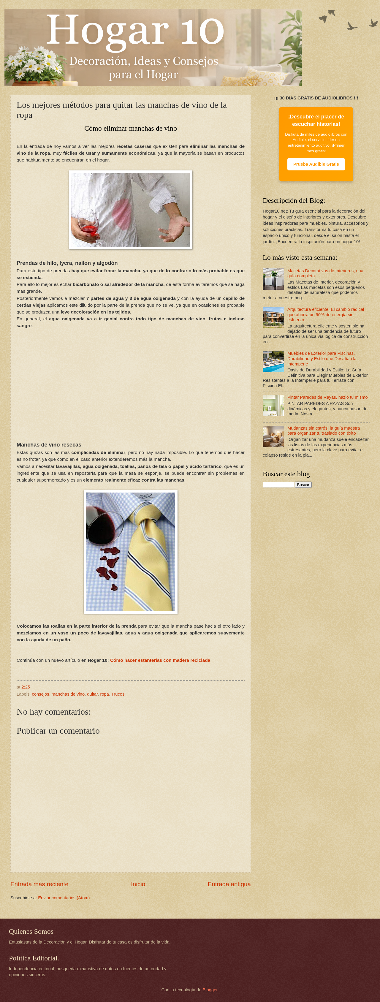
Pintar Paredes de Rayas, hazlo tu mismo (327, 397)
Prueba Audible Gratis (316, 164)
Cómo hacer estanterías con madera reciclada (160, 660)
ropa (104, 694)
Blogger (210, 989)
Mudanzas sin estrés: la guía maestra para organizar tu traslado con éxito (323, 431)
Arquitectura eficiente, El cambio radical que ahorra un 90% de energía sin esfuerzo (325, 314)
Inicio (138, 884)
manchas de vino (68, 694)
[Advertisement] (131, 377)
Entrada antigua (229, 884)
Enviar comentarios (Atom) (64, 897)
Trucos (117, 694)
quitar (92, 694)
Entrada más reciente (39, 884)
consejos (40, 694)
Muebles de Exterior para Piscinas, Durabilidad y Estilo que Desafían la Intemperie (322, 358)
